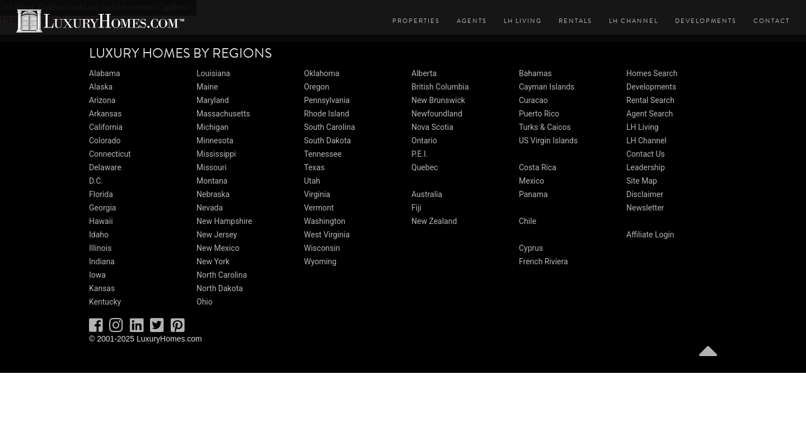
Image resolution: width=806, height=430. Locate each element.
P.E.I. (419, 153)
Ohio (204, 301)
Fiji (416, 207)
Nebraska (212, 194)
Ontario (424, 140)
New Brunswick (438, 100)
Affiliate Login (650, 234)
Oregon (316, 86)
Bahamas (535, 73)
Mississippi (216, 153)
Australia (426, 194)
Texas (314, 167)
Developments (706, 21)
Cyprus (531, 248)
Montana (211, 180)
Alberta (424, 73)
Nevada (209, 207)
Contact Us (645, 153)
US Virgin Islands (548, 140)
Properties (416, 21)
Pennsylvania (327, 100)
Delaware (105, 167)
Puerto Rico (539, 113)
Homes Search (651, 73)
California (106, 127)
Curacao (533, 100)
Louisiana (213, 73)
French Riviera (543, 261)
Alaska (101, 86)
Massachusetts (223, 113)
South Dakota (327, 140)
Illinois (100, 248)
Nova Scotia (432, 127)
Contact (771, 21)
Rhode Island (326, 113)
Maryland (212, 100)
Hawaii (101, 221)
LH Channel (633, 21)
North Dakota (219, 288)
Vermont (319, 207)
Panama (533, 194)
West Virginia (327, 234)
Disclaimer (644, 194)
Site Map (641, 180)
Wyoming (320, 261)
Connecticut (110, 153)
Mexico (531, 180)
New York (212, 261)
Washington (324, 221)
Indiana (102, 261)
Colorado (104, 140)
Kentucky (105, 301)
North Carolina (221, 274)
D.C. (96, 180)
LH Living (523, 21)
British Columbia (440, 86)
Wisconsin (322, 248)
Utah (312, 180)
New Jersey (216, 234)
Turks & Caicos (545, 127)
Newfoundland (436, 113)
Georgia (102, 207)
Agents (472, 21)
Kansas (102, 288)
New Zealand (434, 221)
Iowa (97, 274)
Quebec (424, 167)
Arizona (102, 100)
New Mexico (218, 248)
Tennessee (322, 153)
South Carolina (329, 127)
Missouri (211, 167)
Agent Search (649, 113)
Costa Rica (537, 167)
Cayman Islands (546, 86)
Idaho (99, 234)
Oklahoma (321, 73)
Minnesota (214, 140)
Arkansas (105, 113)
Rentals (575, 21)
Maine (207, 86)
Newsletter (645, 207)
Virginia (317, 194)
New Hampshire (224, 221)
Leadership (645, 167)
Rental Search (650, 100)
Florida (101, 194)
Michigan (212, 127)
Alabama (104, 73)
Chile (527, 221)
